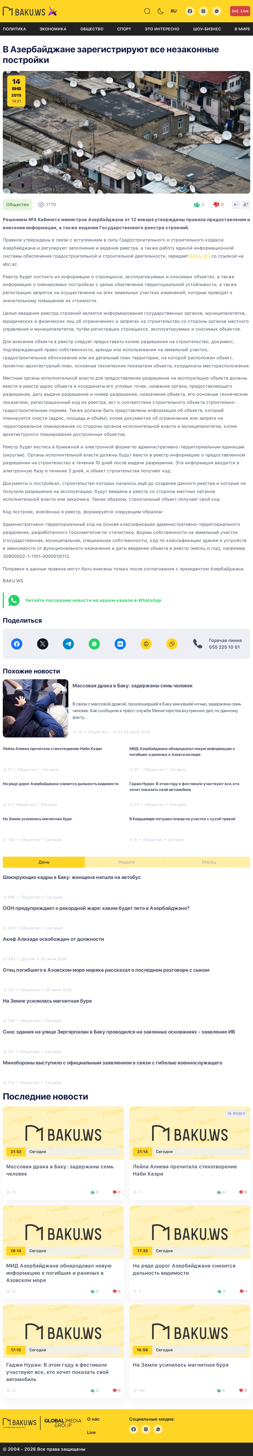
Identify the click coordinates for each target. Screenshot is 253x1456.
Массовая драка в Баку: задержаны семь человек (133, 685)
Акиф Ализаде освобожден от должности (53, 939)
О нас (93, 1419)
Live (240, 11)
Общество (91, 29)
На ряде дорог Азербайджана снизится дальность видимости (61, 783)
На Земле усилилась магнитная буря (37, 819)
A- (236, 204)
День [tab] (44, 862)
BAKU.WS (200, 256)
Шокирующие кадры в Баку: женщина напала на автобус (72, 877)
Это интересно (162, 29)
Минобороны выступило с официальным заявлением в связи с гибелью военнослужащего (112, 1063)
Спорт (124, 29)
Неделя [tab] (126, 862)
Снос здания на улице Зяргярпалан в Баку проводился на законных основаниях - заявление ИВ (119, 1032)
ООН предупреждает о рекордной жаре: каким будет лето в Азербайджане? (96, 908)
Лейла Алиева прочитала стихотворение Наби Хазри (52, 748)
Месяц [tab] (209, 862)
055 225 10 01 (224, 647)
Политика (14, 29)
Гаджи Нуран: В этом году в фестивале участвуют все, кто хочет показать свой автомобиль (184, 786)
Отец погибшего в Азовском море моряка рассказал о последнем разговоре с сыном (106, 970)
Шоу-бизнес (207, 29)
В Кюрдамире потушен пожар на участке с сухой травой (182, 819)
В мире (242, 29)
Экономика (53, 29)
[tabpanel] (126, 979)
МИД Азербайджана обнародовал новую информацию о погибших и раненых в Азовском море (182, 751)
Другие (28, 959)
